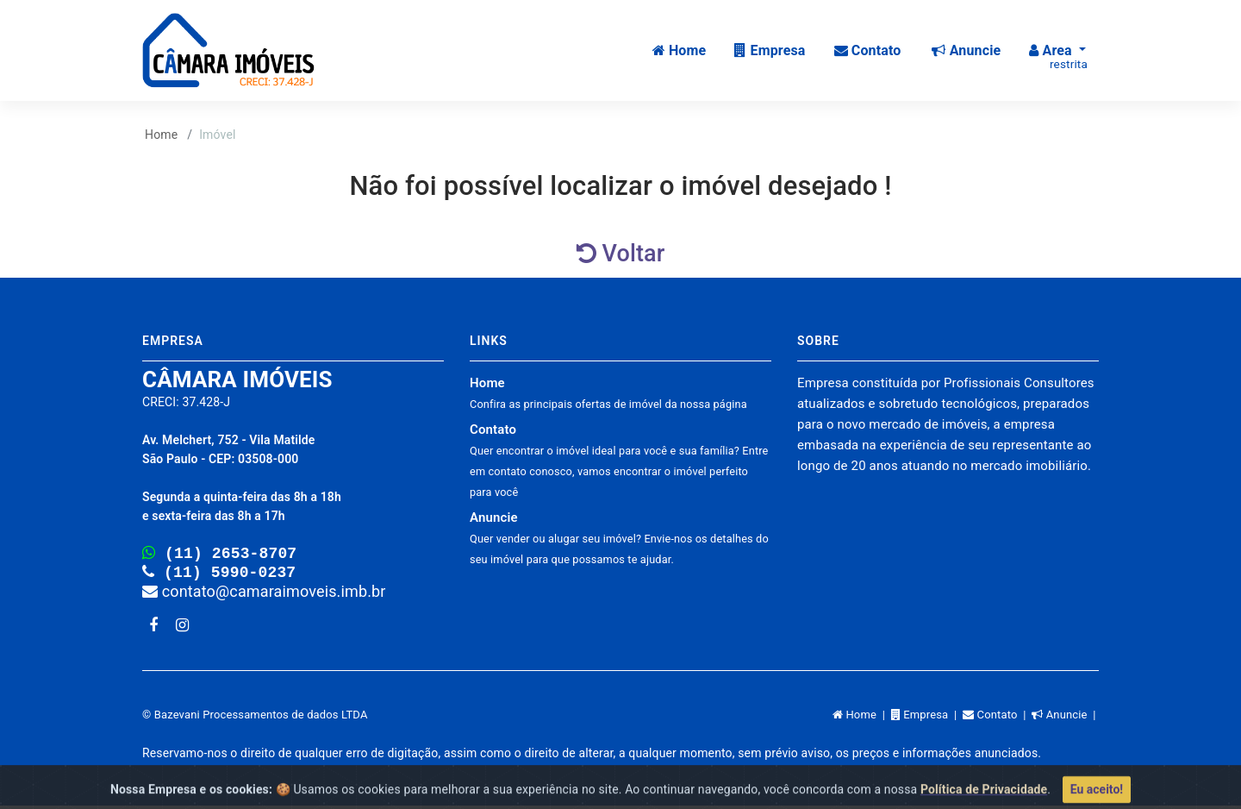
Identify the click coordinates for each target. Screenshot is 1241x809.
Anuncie (619, 538)
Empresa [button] (769, 50)
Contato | (997, 718)
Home (161, 134)
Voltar (621, 253)
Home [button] (679, 50)
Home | (862, 718)
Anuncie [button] (966, 50)
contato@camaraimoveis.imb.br (264, 595)
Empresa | (927, 718)
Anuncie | (1065, 718)
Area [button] (1058, 57)
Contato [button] (867, 50)
